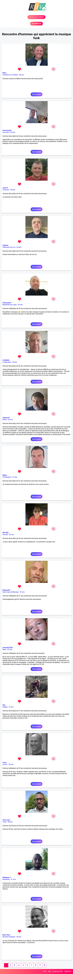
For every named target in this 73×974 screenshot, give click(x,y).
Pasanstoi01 (7, 303)
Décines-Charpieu (9, 937)
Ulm (4, 705)
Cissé (4, 822)
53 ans (20, 305)
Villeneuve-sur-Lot (9, 247)
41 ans (13, 879)
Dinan (5, 420)
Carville (5, 534)
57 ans (11, 707)
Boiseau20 (6, 590)
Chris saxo (6, 820)
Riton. (5, 73)
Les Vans (6, 132)
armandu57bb (8, 647)
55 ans (12, 190)
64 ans (12, 132)
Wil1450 (5, 533)
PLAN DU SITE (58, 971)
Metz (4, 649)
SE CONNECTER (36, 23)
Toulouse (6, 190)
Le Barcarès (7, 362)
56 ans (14, 362)
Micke (5, 475)
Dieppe (5, 707)
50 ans (10, 822)
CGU (49, 971)
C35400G (6, 360)
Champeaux (7, 477)
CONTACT (67, 971)
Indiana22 (6, 418)
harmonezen (7, 130)
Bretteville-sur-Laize (10, 305)
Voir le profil (36, 94)
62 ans (9, 649)
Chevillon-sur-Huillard (10, 75)
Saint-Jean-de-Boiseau (11, 592)
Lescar (5, 764)
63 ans (10, 420)
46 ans (21, 75)
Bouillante (6, 879)
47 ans (14, 477)
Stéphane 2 (7, 877)
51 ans (22, 592)
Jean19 (5, 188)
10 (44, 965)
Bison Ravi (6, 935)
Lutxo (5, 762)
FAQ (44, 971)
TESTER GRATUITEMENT (36, 17)
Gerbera (5, 245)
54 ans (18, 937)
